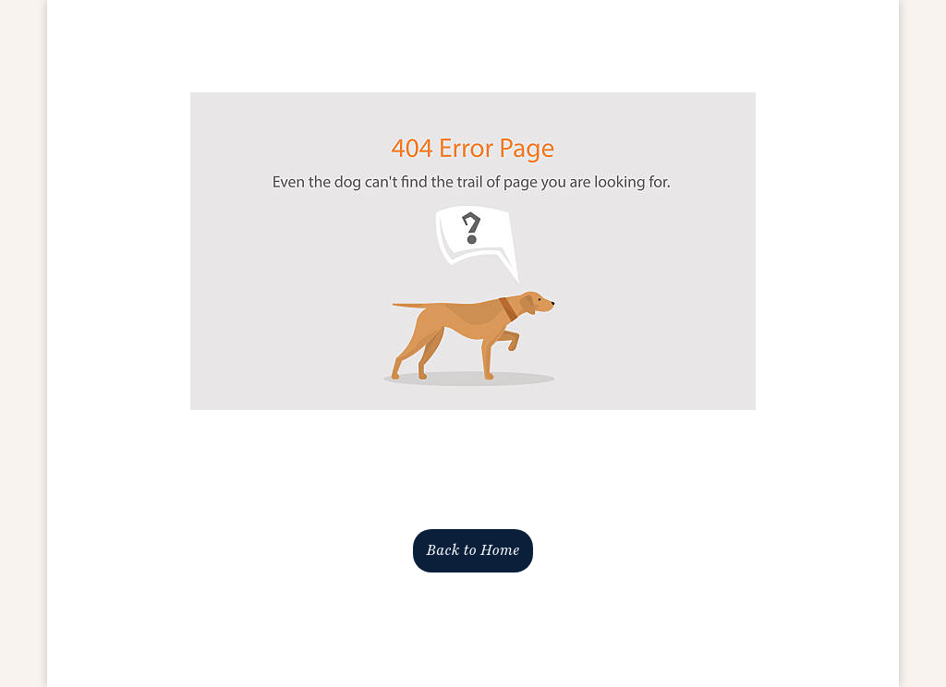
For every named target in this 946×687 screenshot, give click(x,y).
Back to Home (473, 550)
